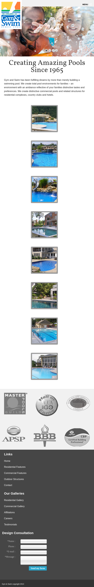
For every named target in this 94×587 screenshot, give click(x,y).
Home (7, 461)
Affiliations (9, 512)
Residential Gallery (14, 500)
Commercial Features (15, 473)
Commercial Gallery (14, 506)
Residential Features (15, 467)
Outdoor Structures (14, 479)
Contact (8, 485)
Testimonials (10, 524)
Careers (8, 518)
